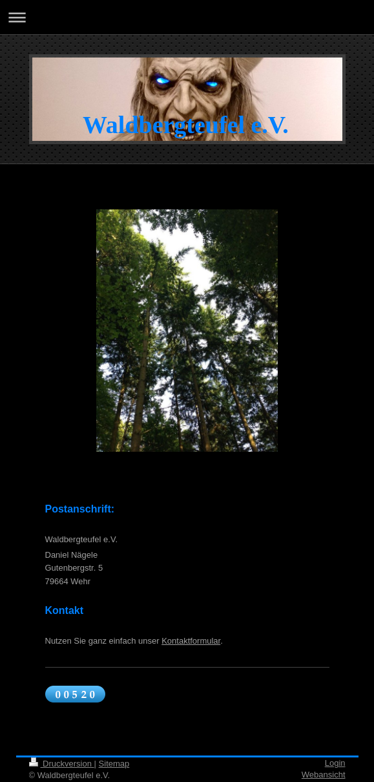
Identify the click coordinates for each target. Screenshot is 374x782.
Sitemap (114, 763)
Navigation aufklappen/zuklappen (187, 17)
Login (335, 763)
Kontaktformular (190, 641)
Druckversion (61, 763)
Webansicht (324, 774)
